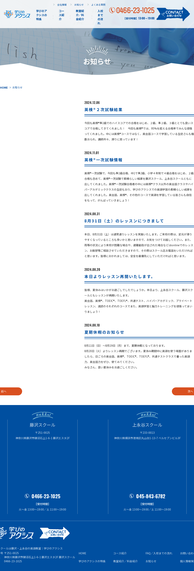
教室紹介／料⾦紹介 (125, 561)
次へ (173, 391)
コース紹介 (61, 15)
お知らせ (79, 4)
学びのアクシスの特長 (41, 15)
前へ (20, 391)
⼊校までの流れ (100, 17)
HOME (82, 553)
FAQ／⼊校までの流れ (159, 553)
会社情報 (62, 4)
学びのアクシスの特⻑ (92, 561)
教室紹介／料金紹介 (80, 15)
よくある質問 (98, 4)
